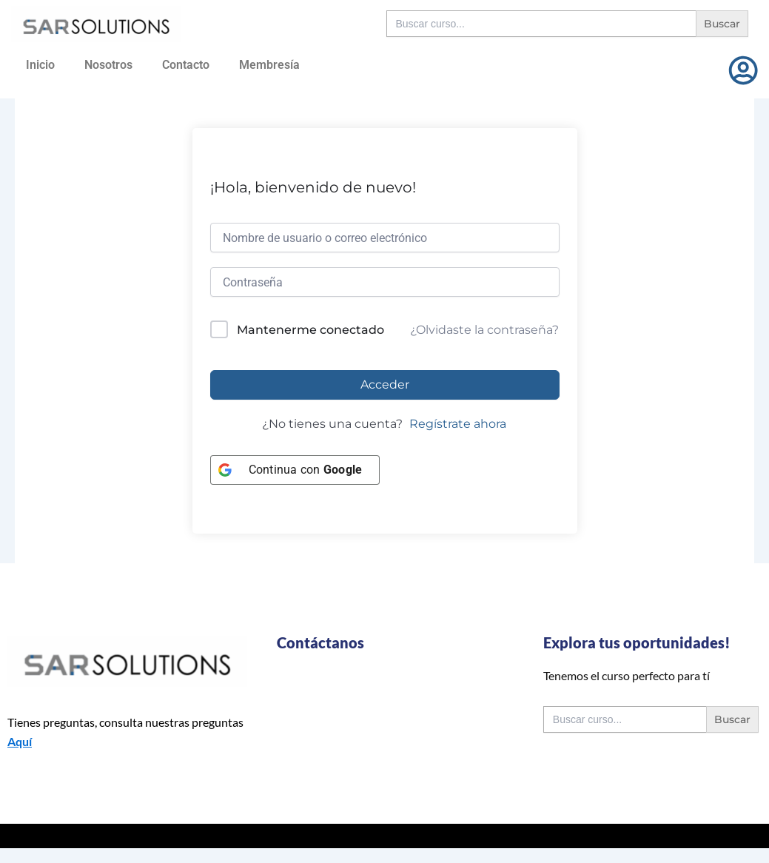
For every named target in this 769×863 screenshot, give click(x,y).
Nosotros (108, 65)
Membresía (269, 65)
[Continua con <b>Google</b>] (295, 470)
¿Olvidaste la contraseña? (484, 330)
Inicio (40, 65)
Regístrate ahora (457, 424)
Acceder (384, 384)
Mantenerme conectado (310, 330)
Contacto (185, 65)
